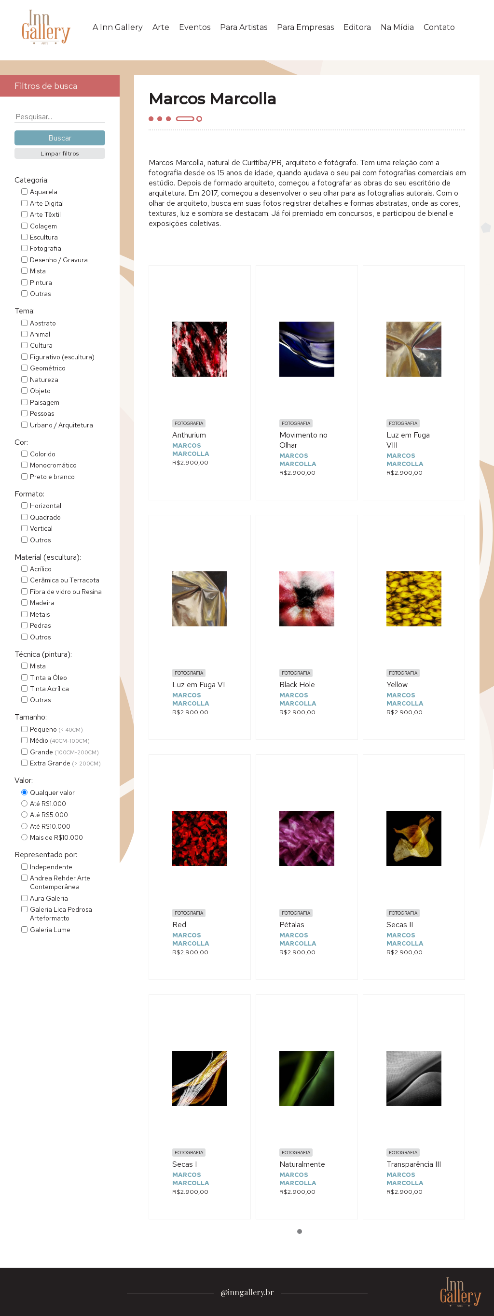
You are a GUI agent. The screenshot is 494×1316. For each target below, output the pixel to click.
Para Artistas (243, 27)
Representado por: (45, 854)
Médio (60, 740)
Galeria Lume (50, 929)
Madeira (42, 602)
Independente (51, 867)
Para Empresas (305, 27)
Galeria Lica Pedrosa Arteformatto (61, 913)
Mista (38, 271)
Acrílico (41, 569)
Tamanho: (30, 717)
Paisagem (44, 402)
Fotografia (45, 248)
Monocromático (53, 465)
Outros (40, 540)
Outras (40, 293)
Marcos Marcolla (190, 449)
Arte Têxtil (45, 214)
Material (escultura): (47, 557)
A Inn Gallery (118, 27)
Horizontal (45, 505)
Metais (40, 614)
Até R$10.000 (50, 826)
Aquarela (43, 191)
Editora (357, 27)
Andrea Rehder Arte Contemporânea (60, 882)
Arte (160, 27)
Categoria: (31, 180)
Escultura (44, 237)
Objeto (40, 390)
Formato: (29, 494)
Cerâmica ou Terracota (64, 580)
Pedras (40, 625)
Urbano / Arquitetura (61, 425)
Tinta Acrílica (49, 688)
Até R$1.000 (48, 803)
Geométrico (48, 368)
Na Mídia (397, 27)
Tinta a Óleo (48, 677)
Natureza (44, 379)
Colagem (43, 226)
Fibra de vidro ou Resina (66, 591)
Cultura (41, 345)
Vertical (41, 528)
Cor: (21, 442)
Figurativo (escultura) (62, 357)
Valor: (23, 780)
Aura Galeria (49, 898)
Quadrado (45, 517)
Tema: (24, 311)
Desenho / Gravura (59, 259)
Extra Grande (65, 763)
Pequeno (56, 729)
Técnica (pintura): (43, 654)
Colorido (42, 454)
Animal (40, 334)
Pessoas (42, 413)
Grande (64, 752)
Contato (439, 27)
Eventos (194, 27)
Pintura (41, 282)
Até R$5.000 (49, 814)
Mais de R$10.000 (56, 837)
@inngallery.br (247, 1292)
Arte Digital (47, 203)
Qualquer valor (52, 792)
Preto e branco (52, 476)
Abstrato (43, 323)
